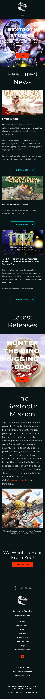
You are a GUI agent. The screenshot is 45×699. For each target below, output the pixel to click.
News (22, 629)
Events (22, 633)
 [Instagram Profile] (22, 656)
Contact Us (22, 564)
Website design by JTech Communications (22, 687)
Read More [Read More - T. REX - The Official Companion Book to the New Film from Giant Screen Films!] (22, 299)
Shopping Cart (22, 650)
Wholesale (22, 625)
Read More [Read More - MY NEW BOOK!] (22, 170)
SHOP (22, 56)
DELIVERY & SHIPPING (22, 671)
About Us (22, 637)
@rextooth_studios (17, 480)
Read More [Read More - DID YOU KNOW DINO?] (22, 224)
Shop (22, 379)
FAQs (22, 646)
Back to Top (22, 588)
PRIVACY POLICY (22, 675)
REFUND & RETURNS (22, 667)
